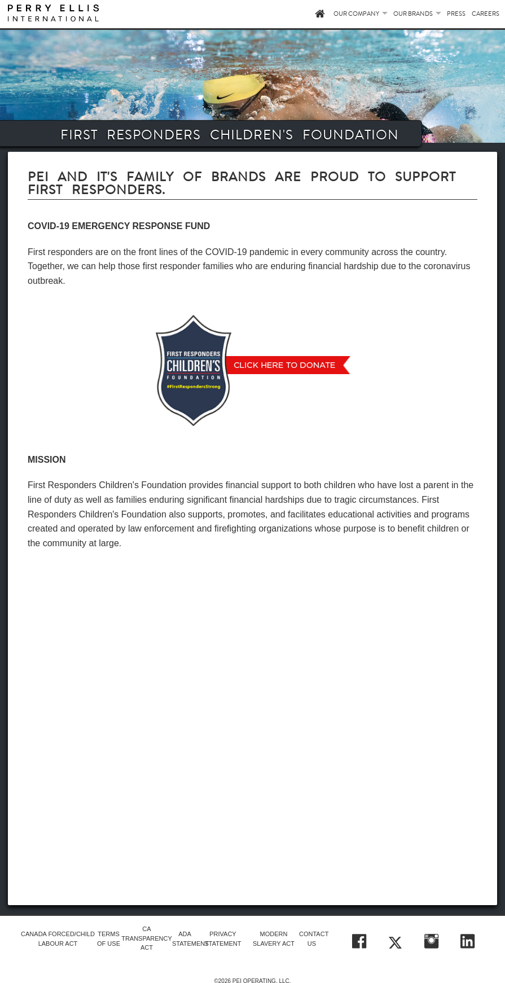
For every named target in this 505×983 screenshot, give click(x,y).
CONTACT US (311, 939)
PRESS (456, 14)
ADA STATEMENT (184, 939)
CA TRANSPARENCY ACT (146, 938)
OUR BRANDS (413, 14)
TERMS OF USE (108, 939)
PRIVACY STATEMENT (222, 939)
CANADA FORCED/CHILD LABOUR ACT (58, 939)
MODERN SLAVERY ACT (274, 939)
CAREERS (485, 14)
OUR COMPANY (356, 14)
